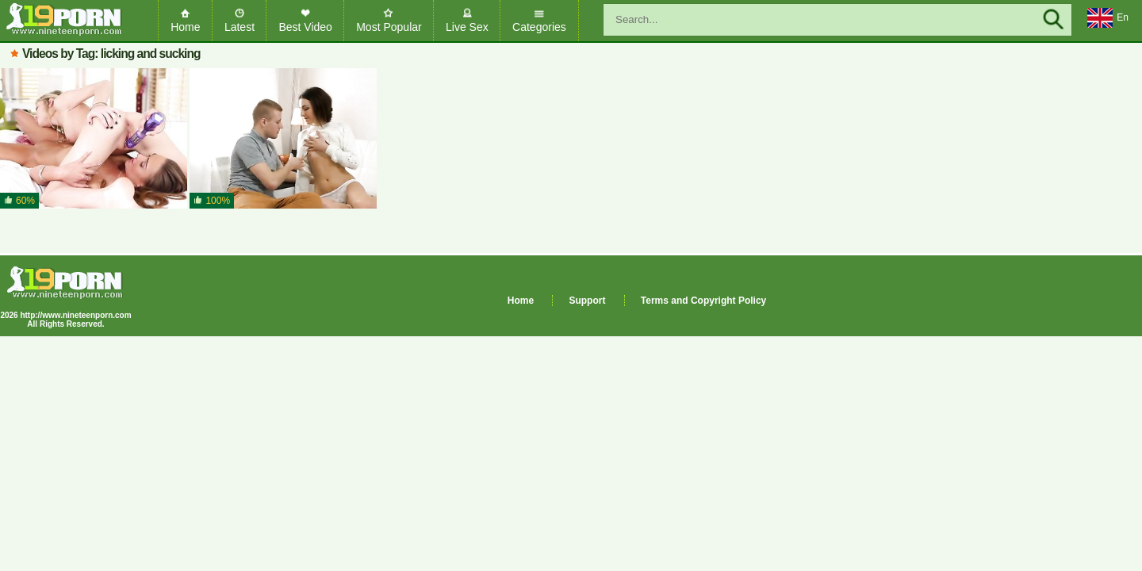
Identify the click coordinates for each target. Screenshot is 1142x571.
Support (587, 300)
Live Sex (467, 27)
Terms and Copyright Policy (703, 300)
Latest (239, 27)
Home (185, 27)
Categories (539, 27)
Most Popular (388, 27)
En (1108, 18)
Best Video (304, 27)
